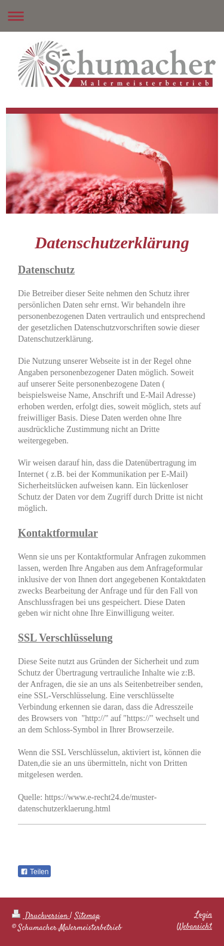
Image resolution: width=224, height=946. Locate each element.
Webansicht (194, 927)
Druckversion (41, 916)
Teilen (34, 872)
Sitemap (87, 916)
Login (203, 915)
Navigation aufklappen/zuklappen (112, 16)
